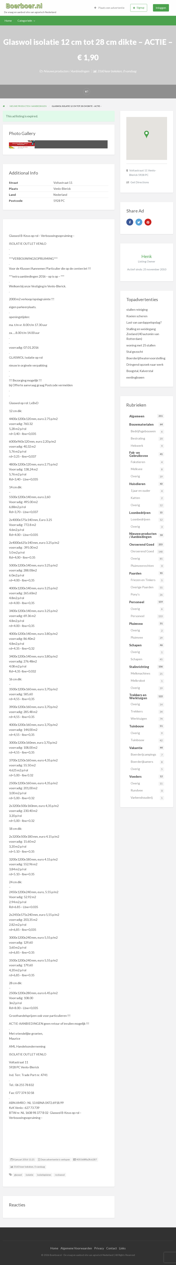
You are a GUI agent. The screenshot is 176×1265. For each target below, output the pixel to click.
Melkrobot (147, 681)
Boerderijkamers (147, 762)
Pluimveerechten (147, 566)
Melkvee (147, 469)
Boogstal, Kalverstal (139, 371)
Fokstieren (147, 462)
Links (122, 1248)
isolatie (29, 1174)
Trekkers (147, 711)
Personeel (147, 616)
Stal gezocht (134, 351)
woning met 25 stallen (141, 345)
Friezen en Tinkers (147, 580)
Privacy (99, 1248)
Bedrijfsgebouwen (147, 431)
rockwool (60, 1174)
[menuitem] (109, 8)
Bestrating (147, 438)
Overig (147, 476)
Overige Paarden (147, 587)
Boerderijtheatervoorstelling (145, 358)
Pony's (147, 594)
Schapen (147, 659)
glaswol (18, 1174)
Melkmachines (147, 673)
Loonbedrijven (147, 519)
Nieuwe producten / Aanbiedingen (66, 71)
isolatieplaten (44, 1174)
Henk (146, 256)
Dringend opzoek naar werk (144, 364)
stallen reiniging (137, 309)
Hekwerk (147, 446)
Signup (138, 7)
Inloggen (161, 7)
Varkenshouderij (147, 798)
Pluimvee (147, 638)
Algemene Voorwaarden (76, 1248)
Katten (147, 498)
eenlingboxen (135, 377)
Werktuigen (147, 719)
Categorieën (25, 20)
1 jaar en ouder (147, 491)
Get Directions (139, 182)
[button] (147, 134)
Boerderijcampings (147, 754)
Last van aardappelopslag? (144, 322)
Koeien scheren (136, 316)
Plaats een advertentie (109, 7)
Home (8, 20)
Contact (111, 1248)
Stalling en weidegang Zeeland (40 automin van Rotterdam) (142, 334)
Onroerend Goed (147, 551)
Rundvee (147, 790)
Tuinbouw (147, 740)
